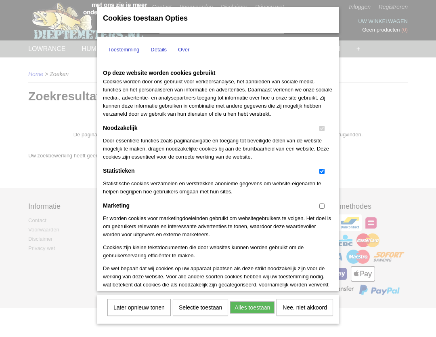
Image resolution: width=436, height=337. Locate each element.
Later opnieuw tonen (139, 304)
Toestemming (123, 47)
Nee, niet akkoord (305, 304)
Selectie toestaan (200, 304)
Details (159, 47)
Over (183, 47)
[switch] (322, 125)
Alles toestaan (252, 304)
